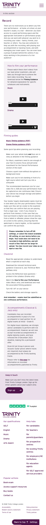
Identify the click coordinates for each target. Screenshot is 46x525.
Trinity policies (31, 512)
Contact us (8, 495)
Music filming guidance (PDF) (18, 141)
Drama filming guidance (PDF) (18, 144)
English (6, 430)
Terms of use (6, 512)
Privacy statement (32, 510)
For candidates (32, 426)
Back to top (20, 522)
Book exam (8, 482)
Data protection (32, 507)
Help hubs (31, 421)
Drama (6, 439)
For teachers (32, 430)
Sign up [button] (11, 390)
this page (23, 360)
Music (6, 434)
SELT (5, 426)
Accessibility (6, 507)
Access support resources (15, 487)
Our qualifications (11, 421)
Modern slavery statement (11, 510)
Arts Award (8, 443)
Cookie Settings (30, 522)
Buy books (8, 491)
